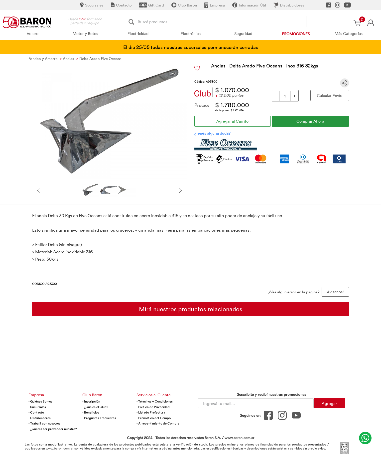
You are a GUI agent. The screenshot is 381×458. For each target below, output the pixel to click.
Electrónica (191, 33)
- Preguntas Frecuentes (99, 418)
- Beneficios (90, 412)
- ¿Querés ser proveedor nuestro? (52, 429)
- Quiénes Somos (40, 401)
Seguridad (243, 33)
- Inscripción (91, 401)
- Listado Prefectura (150, 412)
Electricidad (137, 33)
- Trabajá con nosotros (44, 423)
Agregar (329, 403)
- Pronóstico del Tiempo (153, 418)
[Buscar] (132, 21)
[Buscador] (221, 21)
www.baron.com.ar (239, 437)
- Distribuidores (39, 418)
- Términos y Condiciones (154, 401)
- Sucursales (37, 407)
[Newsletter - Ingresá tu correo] (256, 403)
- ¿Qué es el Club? (95, 407)
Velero (32, 33)
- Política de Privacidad (153, 407)
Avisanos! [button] (335, 291)
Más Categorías (349, 33)
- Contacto (36, 412)
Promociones (296, 33)
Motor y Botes (85, 33)
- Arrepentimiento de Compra (157, 423)
